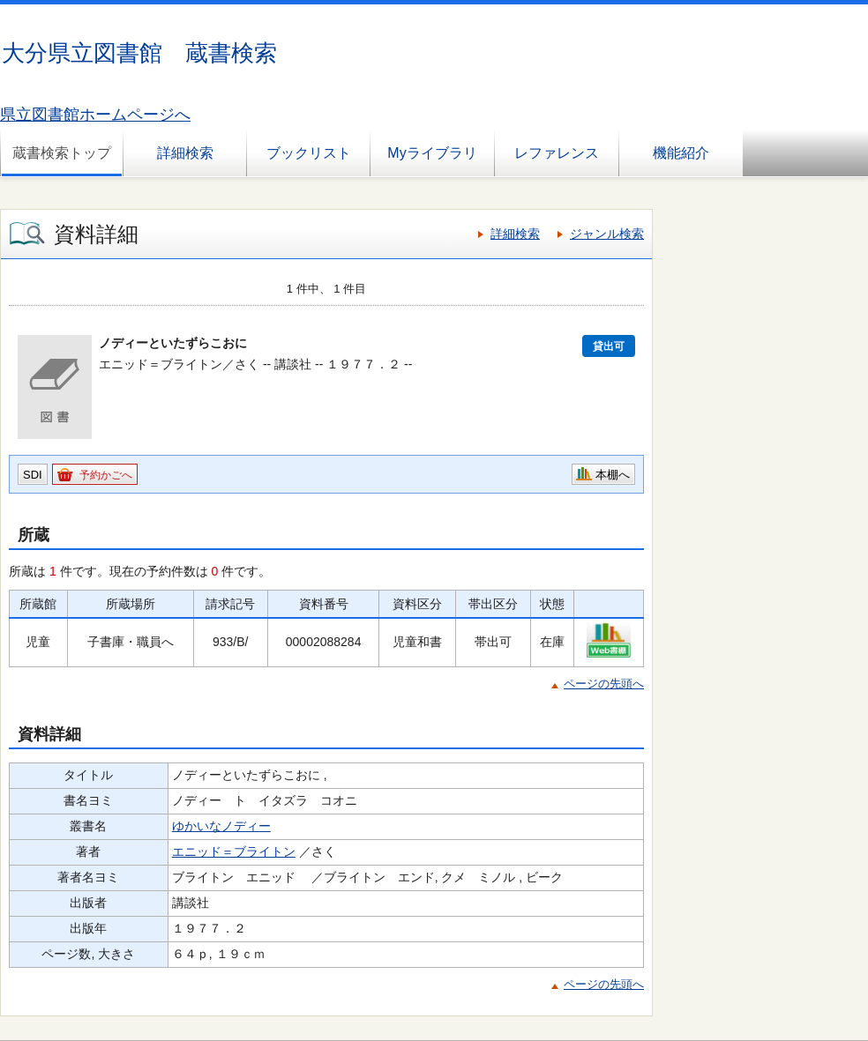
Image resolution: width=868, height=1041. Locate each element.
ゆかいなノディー (221, 826)
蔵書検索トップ (61, 152)
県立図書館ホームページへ (95, 114)
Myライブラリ (431, 152)
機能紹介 (681, 152)
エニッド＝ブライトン (234, 851)
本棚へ (612, 474)
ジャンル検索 (607, 234)
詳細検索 (185, 152)
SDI (32, 474)
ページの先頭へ (604, 683)
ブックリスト (308, 152)
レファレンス (556, 152)
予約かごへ (105, 475)
